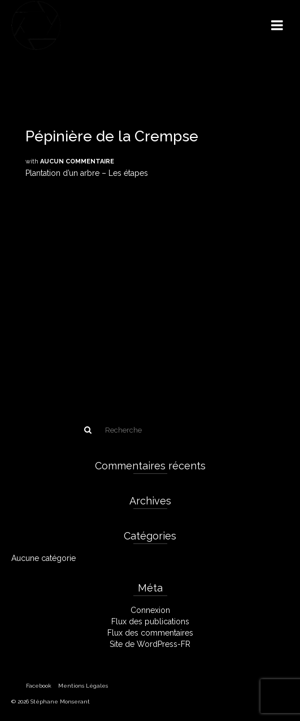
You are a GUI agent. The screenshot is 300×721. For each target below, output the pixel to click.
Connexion (150, 610)
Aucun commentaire (77, 161)
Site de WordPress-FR (150, 644)
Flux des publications (150, 621)
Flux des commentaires (150, 632)
